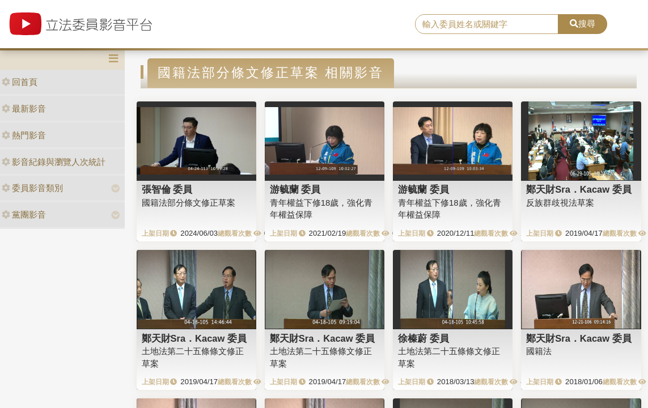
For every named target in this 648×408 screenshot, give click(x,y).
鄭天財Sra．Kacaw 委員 (578, 189)
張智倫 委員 (167, 189)
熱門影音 (24, 135)
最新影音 (24, 108)
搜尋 (582, 23)
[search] (486, 24)
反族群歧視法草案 (560, 202)
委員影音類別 (32, 188)
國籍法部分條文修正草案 (188, 202)
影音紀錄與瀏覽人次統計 (53, 162)
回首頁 (19, 82)
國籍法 (539, 351)
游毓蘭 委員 (295, 189)
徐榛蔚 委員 (423, 338)
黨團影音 (24, 214)
